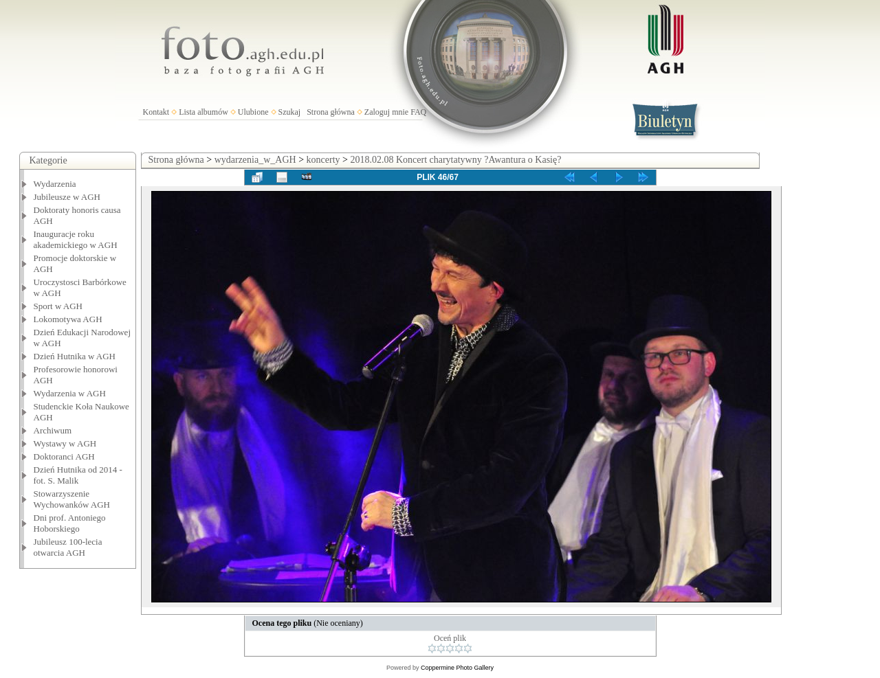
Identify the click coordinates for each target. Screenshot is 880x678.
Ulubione (253, 112)
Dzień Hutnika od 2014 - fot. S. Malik (78, 475)
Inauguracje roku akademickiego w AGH (76, 239)
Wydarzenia (55, 184)
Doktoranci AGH (64, 456)
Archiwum (53, 430)
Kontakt (156, 112)
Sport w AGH (58, 306)
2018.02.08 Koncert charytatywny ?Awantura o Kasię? (455, 160)
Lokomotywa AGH (68, 319)
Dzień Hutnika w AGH (75, 356)
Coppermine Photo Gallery (457, 667)
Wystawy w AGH (65, 443)
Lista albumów (203, 112)
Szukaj (289, 112)
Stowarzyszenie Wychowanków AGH (72, 499)
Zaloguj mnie (386, 112)
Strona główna (331, 112)
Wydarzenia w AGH (70, 393)
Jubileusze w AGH (67, 197)
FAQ (418, 112)
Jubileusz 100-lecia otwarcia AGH (68, 547)
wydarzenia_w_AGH (255, 160)
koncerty (323, 160)
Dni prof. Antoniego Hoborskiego (70, 523)
